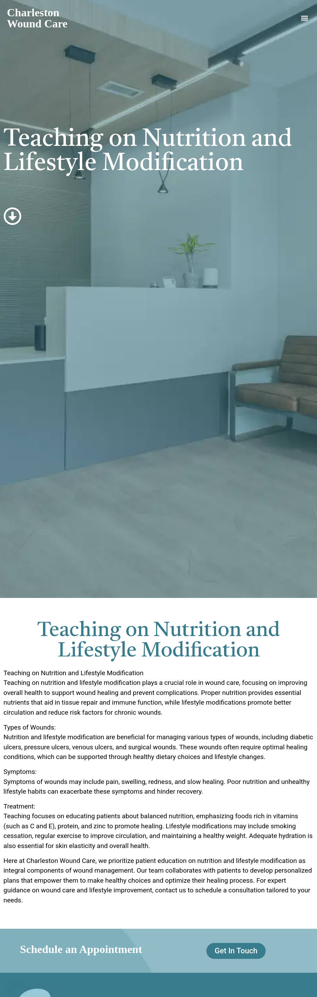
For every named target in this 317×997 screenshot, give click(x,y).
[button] (304, 18)
